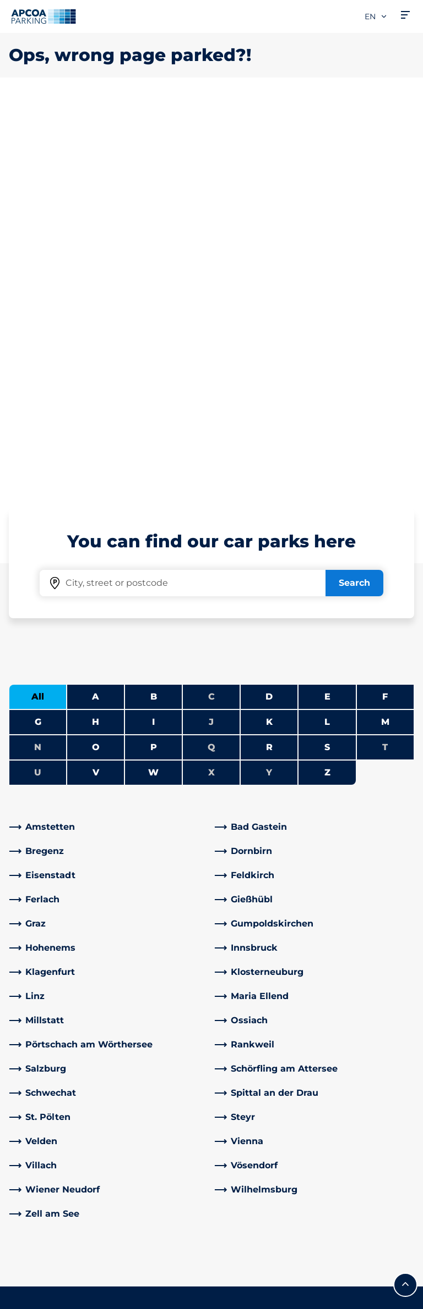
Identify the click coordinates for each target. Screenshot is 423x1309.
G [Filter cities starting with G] (38, 335)
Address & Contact (156, 1024)
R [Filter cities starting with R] (269, 360)
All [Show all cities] (37, 309)
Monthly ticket (41, 1104)
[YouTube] (165, 1112)
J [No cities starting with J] (211, 335)
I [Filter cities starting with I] (153, 335)
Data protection (39, 1280)
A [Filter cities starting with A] (95, 309)
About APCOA (251, 994)
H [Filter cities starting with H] (95, 335)
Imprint (23, 1296)
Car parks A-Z (38, 980)
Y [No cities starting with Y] (269, 385)
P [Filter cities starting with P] (153, 360)
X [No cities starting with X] (211, 385)
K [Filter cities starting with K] (269, 335)
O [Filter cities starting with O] (96, 360)
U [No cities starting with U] (37, 385)
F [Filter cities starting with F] (385, 309)
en (376, 16)
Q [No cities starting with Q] (211, 360)
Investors (240, 1191)
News (232, 1209)
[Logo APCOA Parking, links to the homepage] (43, 16)
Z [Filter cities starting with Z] (327, 385)
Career (235, 1011)
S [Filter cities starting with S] (327, 360)
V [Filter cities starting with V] (96, 385)
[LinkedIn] (143, 1112)
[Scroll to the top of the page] (405, 898)
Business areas (252, 1130)
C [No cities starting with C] (211, 309)
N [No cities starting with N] (37, 360)
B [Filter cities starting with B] (153, 309)
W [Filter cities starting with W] (153, 385)
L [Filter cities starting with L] (327, 335)
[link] (109, 440)
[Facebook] (121, 1112)
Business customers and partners (253, 1160)
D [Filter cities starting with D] (269, 309)
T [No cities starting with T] (385, 360)
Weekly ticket (39, 1121)
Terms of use (33, 1264)
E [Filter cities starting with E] (327, 309)
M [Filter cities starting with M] (385, 335)
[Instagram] (187, 1112)
